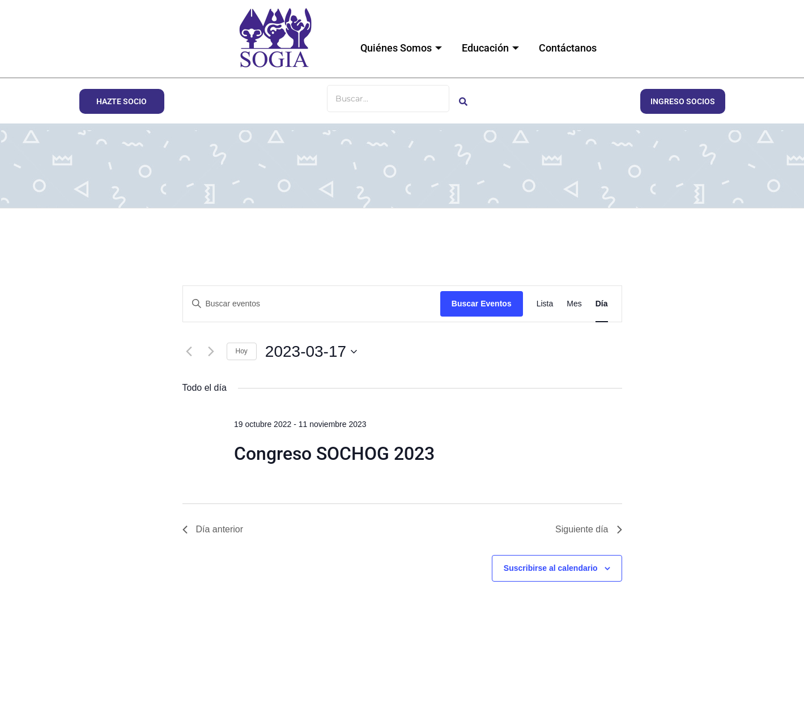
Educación (492, 48)
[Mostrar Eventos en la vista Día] (601, 304)
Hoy (242, 351)
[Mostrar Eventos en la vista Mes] (574, 304)
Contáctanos (568, 48)
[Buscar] (388, 98)
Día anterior (213, 529)
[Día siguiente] (211, 351)
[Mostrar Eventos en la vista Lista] (545, 304)
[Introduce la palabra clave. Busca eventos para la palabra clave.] (311, 304)
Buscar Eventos (482, 303)
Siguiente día (588, 529)
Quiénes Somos (402, 48)
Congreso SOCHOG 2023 (334, 453)
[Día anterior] (189, 351)
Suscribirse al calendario (551, 568)
